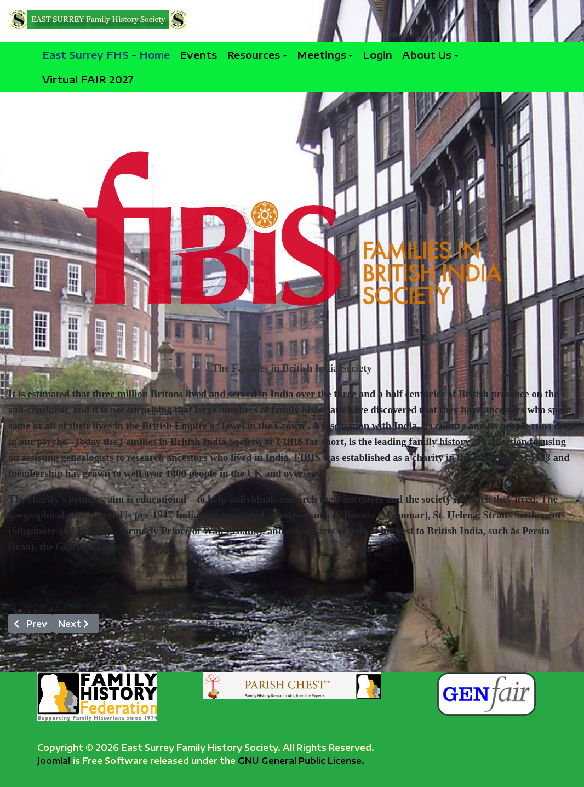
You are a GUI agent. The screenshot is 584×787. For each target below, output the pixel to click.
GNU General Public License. (301, 760)
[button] (257, 54)
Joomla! (54, 760)
